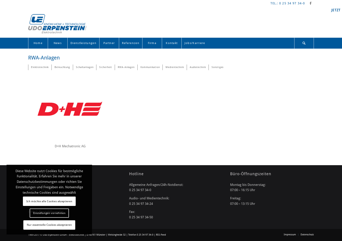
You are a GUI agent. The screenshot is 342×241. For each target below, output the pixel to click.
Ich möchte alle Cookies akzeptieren (49, 201)
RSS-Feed (161, 234)
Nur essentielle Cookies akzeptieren (49, 224)
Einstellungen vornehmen (49, 213)
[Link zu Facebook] (310, 3)
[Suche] (304, 43)
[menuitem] (38, 43)
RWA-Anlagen (44, 58)
